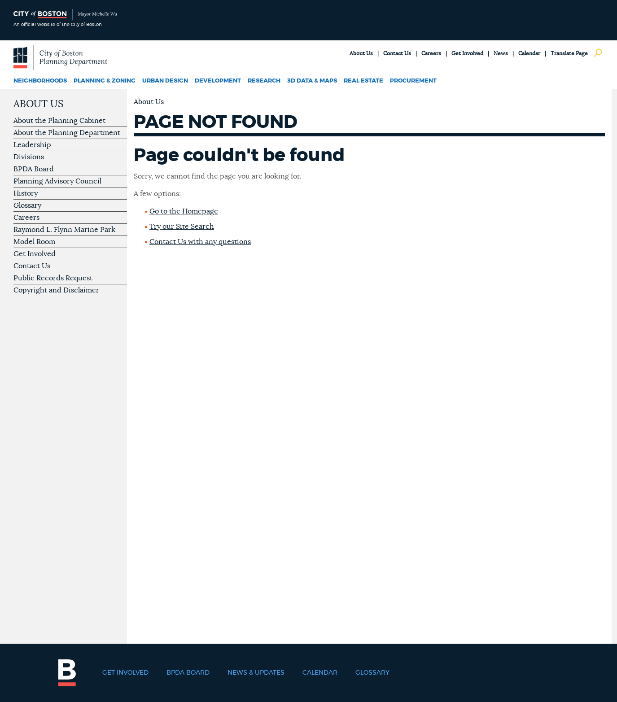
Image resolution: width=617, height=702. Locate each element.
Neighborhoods (40, 81)
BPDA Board (33, 169)
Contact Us (397, 53)
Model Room (34, 241)
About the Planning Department (66, 132)
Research (264, 81)
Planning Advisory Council (57, 181)
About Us (361, 53)
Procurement (413, 81)
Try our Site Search (181, 226)
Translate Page (569, 53)
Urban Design (165, 81)
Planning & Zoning (105, 81)
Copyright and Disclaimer (56, 290)
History (25, 193)
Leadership (32, 144)
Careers (431, 53)
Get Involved (467, 53)
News (501, 53)
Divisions (28, 157)
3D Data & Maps (312, 81)
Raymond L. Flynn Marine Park (64, 229)
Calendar (529, 53)
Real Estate (363, 81)
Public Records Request (52, 278)
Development (218, 81)
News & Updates (256, 673)
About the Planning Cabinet (59, 120)
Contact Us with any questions (200, 241)
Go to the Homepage (183, 211)
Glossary (27, 205)
